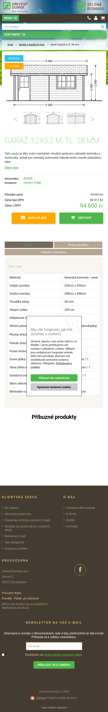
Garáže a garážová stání (32, 44)
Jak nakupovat (14, 542)
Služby (70, 520)
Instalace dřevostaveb (80, 508)
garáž (15, 153)
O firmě (71, 514)
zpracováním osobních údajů (63, 654)
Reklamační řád (15, 536)
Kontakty (72, 526)
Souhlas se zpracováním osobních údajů (27, 528)
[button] (10, 18)
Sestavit (85, 218)
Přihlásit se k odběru (54, 664)
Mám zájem (37, 218)
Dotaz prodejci (78, 245)
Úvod (10, 44)
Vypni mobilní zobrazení (54, 707)
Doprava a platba (16, 548)
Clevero (41, 697)
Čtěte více (11, 168)
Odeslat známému (53, 252)
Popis (29, 245)
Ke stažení (12, 508)
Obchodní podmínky (18, 514)
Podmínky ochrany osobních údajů (27, 520)
